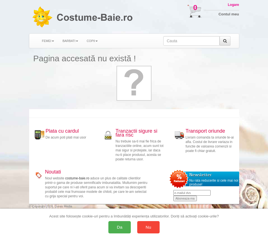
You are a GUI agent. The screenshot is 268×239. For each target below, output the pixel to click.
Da (119, 227)
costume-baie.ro (77, 178)
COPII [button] (92, 41)
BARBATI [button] (70, 41)
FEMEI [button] (48, 41)
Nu (148, 227)
